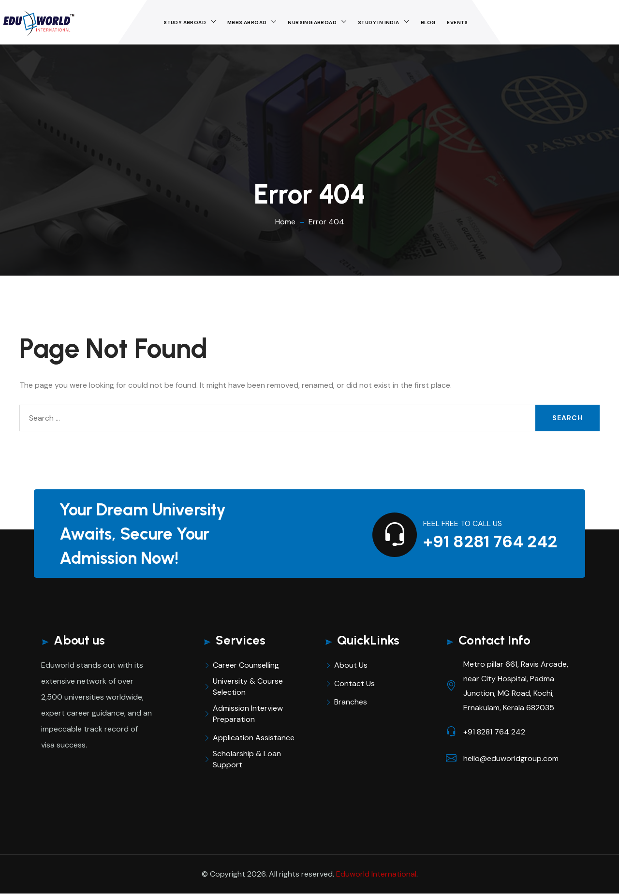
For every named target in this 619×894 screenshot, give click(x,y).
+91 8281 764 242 (490, 542)
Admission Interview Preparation (248, 713)
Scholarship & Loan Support (247, 759)
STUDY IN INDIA (378, 22)
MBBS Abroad (246, 22)
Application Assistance (254, 738)
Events (457, 22)
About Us (351, 665)
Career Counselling (246, 665)
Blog (428, 22)
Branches (350, 702)
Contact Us (354, 683)
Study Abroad (184, 22)
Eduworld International (376, 874)
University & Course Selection (248, 686)
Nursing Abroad (312, 22)
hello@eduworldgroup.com (511, 758)
